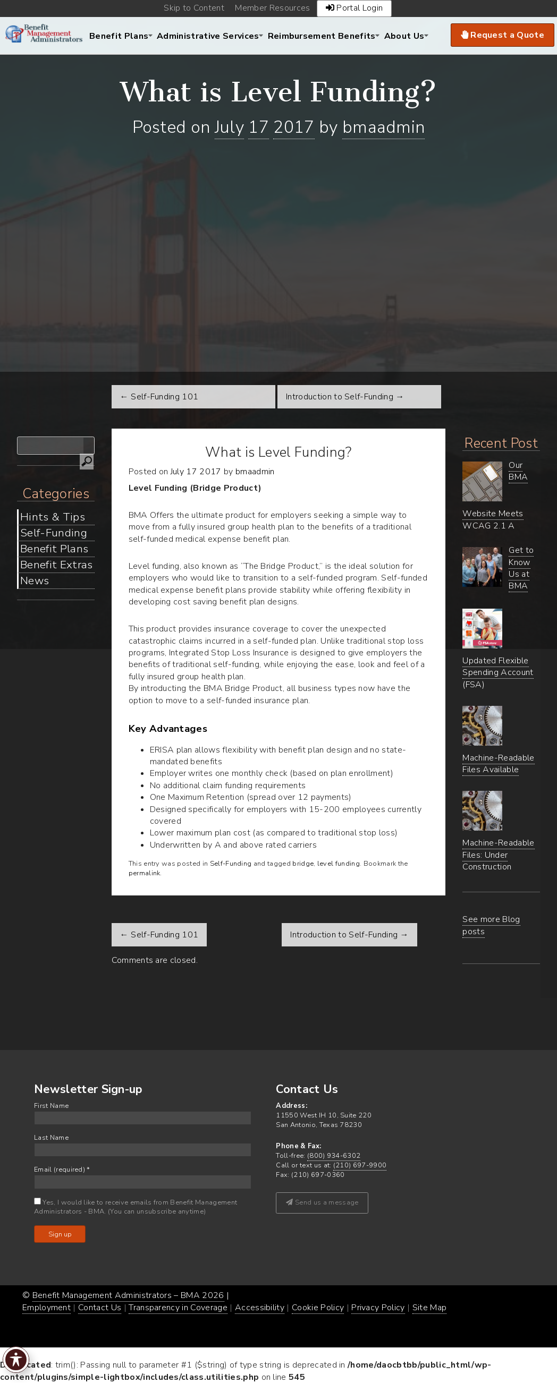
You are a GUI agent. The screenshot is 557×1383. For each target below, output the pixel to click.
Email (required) (62, 1169)
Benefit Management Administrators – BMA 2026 (128, 1295)
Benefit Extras (56, 564)
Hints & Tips (52, 516)
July (229, 127)
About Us (404, 36)
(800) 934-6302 (333, 1155)
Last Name (51, 1137)
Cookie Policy (318, 1307)
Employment (46, 1307)
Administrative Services (208, 36)
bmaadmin (383, 127)
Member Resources (272, 8)
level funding (338, 863)
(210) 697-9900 (359, 1165)
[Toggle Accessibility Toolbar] (16, 1359)
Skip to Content (194, 8)
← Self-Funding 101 (159, 397)
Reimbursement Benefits (322, 36)
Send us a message (322, 1202)
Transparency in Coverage (178, 1307)
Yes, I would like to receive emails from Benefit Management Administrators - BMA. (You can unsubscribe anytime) (135, 1207)
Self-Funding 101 (159, 935)
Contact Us (99, 1307)
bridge (303, 863)
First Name (51, 1106)
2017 (293, 127)
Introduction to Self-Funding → (345, 397)
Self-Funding (53, 532)
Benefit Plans (118, 36)
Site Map (429, 1307)
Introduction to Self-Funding (349, 935)
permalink (145, 873)
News (34, 580)
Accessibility (259, 1307)
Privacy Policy (377, 1307)
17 (258, 127)
